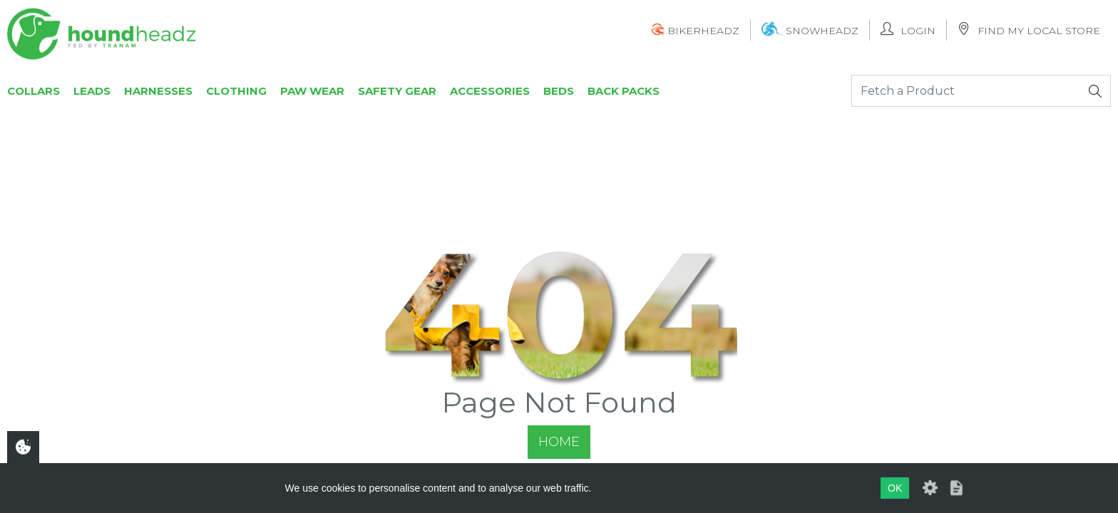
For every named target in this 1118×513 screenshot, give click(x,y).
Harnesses (158, 91)
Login (908, 29)
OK (895, 488)
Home (559, 442)
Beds (558, 91)
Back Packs (624, 91)
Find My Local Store (1029, 29)
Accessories (490, 91)
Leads (92, 91)
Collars (33, 91)
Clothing (236, 91)
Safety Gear (397, 91)
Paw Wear (312, 91)
